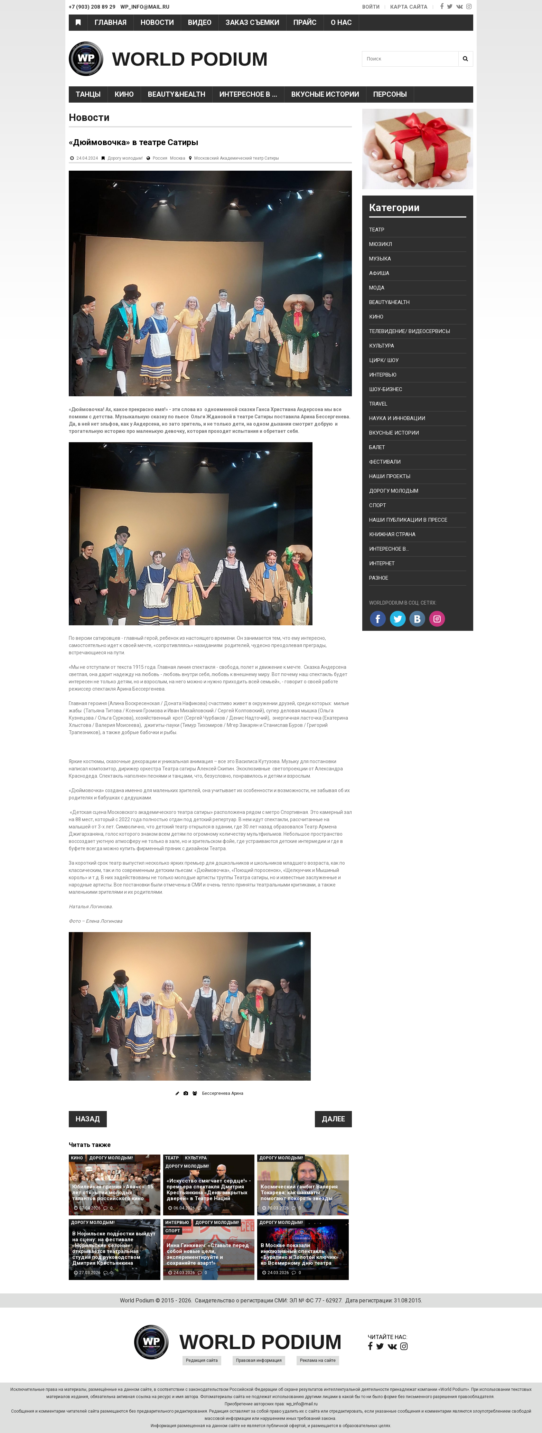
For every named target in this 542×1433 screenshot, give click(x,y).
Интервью (177, 1222)
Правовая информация (259, 1360)
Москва (177, 158)
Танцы (88, 94)
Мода (376, 288)
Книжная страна (392, 534)
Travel (378, 404)
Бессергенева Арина (222, 1093)
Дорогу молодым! (125, 158)
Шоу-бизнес (385, 389)
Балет (377, 447)
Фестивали (385, 462)
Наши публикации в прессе (408, 520)
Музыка (380, 259)
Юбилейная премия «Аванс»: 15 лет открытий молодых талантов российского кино (112, 1193)
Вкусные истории (325, 94)
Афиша (379, 273)
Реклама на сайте (318, 1360)
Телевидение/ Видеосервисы (409, 331)
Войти (370, 7)
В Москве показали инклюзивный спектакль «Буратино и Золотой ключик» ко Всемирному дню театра (299, 1254)
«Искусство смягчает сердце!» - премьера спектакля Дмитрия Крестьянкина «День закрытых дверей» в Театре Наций (209, 1190)
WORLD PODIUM (195, 58)
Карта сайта (409, 7)
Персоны (390, 94)
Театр (172, 1158)
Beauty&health (176, 94)
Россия (160, 158)
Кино (124, 94)
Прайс (305, 22)
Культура (196, 1158)
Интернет (382, 563)
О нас (341, 22)
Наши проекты (389, 476)
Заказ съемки (252, 22)
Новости (157, 22)
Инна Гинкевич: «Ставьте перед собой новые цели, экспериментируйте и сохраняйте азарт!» (208, 1254)
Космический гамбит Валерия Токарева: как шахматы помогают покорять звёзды (299, 1193)
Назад (88, 1119)
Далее (333, 1119)
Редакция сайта (202, 1360)
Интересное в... (389, 549)
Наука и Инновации (397, 418)
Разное (378, 578)
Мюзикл (380, 244)
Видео (200, 22)
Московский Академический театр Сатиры (236, 158)
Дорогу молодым (393, 491)
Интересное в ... (248, 94)
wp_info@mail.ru (302, 1404)
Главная (111, 22)
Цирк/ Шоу (384, 360)
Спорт (172, 1230)
